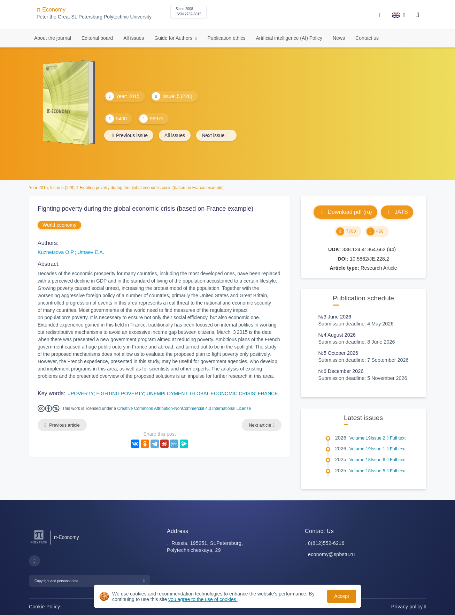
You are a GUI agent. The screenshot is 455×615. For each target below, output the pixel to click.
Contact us (367, 38)
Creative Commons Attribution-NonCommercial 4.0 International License (184, 408)
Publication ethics (227, 38)
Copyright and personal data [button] (56, 581)
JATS (397, 212)
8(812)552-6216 (326, 543)
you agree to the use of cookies (202, 599)
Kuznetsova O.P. (56, 252)
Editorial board (97, 38)
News (339, 38)
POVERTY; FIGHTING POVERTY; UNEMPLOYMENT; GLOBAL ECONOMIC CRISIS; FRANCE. (175, 393)
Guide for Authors (174, 38)
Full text (396, 438)
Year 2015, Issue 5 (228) (52, 187)
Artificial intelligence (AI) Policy (289, 38)
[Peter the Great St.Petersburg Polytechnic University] (39, 544)
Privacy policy (408, 606)
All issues (133, 38)
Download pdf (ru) (345, 212)
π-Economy (51, 10)
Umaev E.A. (90, 252)
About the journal (52, 38)
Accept (341, 596)
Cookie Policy (46, 606)
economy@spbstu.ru (331, 554)
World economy (59, 225)
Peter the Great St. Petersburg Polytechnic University (94, 17)
